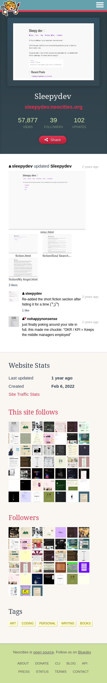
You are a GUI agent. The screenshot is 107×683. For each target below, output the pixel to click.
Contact (81, 672)
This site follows (33, 412)
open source (43, 652)
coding (28, 623)
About (23, 663)
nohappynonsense (39, 319)
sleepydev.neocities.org (53, 107)
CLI (57, 663)
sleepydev (21, 166)
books (85, 623)
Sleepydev (61, 166)
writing (67, 623)
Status (42, 672)
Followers (24, 517)
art (13, 623)
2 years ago (90, 166)
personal (47, 623)
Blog (71, 663)
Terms (60, 672)
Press (24, 672)
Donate (42, 663)
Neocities (21, 652)
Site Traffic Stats (24, 394)
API (84, 663)
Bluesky (84, 652)
